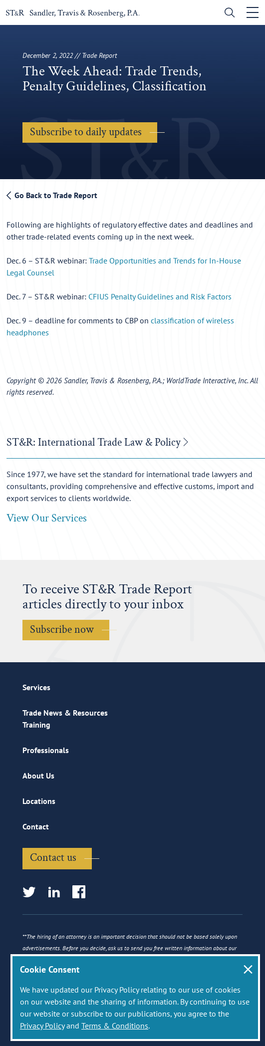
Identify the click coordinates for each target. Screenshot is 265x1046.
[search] (227, 13)
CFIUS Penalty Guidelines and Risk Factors (160, 296)
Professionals (45, 750)
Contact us (53, 857)
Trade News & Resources (65, 713)
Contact (35, 826)
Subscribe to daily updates (86, 132)
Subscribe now (62, 629)
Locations (38, 801)
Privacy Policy (42, 1026)
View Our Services (46, 518)
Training (36, 725)
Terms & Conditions (114, 1026)
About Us (38, 776)
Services (36, 687)
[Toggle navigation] (252, 12)
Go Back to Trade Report (51, 195)
